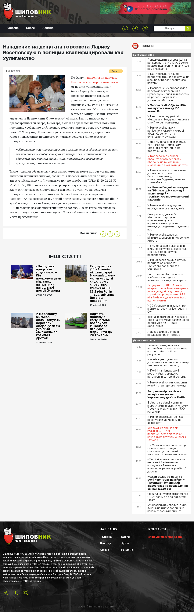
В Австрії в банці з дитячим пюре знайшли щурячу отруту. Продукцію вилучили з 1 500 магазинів (167, 407)
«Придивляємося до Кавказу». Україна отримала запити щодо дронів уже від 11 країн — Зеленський (168, 321)
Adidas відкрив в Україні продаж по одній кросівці (164, 333)
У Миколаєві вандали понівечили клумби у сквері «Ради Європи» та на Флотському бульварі (165, 132)
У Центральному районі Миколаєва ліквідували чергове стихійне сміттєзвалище (168, 120)
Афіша (104, 550)
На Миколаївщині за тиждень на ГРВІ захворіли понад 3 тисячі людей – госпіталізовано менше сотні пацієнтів (168, 194)
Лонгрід (47, 28)
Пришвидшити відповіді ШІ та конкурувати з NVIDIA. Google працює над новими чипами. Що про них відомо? (168, 64)
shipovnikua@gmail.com (165, 537)
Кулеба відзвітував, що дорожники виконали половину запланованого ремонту (168, 362)
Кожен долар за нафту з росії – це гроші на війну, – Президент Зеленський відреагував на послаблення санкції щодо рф (167, 483)
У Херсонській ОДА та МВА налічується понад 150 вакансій (166, 108)
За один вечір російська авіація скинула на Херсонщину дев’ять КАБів (166, 394)
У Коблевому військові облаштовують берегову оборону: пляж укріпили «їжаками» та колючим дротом (48, 326)
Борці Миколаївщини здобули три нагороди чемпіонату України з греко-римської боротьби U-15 (166, 146)
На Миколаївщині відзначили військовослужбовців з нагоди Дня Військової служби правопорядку (167, 250)
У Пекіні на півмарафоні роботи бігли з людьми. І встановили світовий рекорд (166, 374)
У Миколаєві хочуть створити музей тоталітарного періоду (167, 384)
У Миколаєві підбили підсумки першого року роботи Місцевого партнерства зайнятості (166, 264)
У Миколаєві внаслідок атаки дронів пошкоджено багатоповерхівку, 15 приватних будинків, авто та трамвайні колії (166, 176)
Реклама (127, 550)
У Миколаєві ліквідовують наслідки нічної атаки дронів (166, 207)
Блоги (30, 28)
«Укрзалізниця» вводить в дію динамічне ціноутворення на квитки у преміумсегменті (167, 508)
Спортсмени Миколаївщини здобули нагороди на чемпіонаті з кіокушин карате (167, 277)
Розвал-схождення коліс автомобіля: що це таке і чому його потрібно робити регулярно (167, 350)
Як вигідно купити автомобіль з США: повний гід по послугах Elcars (168, 497)
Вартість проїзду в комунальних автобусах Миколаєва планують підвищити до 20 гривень (101, 325)
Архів (125, 543)
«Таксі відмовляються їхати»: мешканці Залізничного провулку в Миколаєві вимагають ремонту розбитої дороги (166, 465)
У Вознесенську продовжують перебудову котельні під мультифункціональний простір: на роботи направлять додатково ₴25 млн (168, 94)
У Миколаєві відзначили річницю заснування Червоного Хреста (168, 238)
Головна (13, 28)
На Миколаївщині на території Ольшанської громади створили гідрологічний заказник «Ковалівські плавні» (167, 450)
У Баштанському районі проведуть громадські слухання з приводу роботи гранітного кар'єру (168, 78)
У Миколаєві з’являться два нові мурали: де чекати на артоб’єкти (165, 420)
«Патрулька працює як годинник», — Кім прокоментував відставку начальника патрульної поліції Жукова (48, 278)
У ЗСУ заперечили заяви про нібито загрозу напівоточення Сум (167, 309)
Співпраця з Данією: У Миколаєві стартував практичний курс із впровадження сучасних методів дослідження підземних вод (168, 222)
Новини (147, 46)
